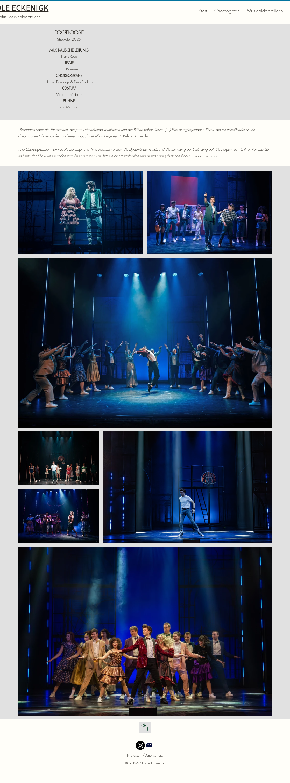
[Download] (145, 727)
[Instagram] (140, 745)
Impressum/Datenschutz (145, 755)
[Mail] (149, 745)
